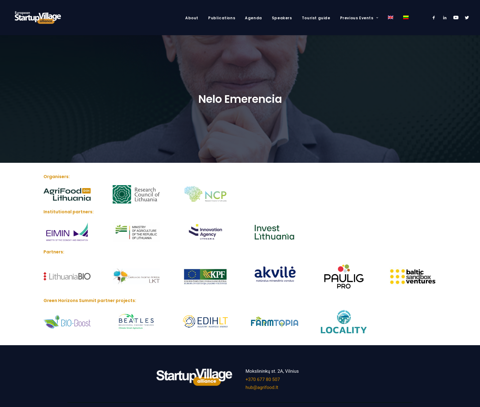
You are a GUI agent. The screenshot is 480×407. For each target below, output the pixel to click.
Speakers (282, 18)
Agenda (253, 18)
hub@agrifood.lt (262, 386)
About (191, 18)
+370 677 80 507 (263, 378)
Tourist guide (316, 18)
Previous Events (359, 18)
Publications (221, 18)
